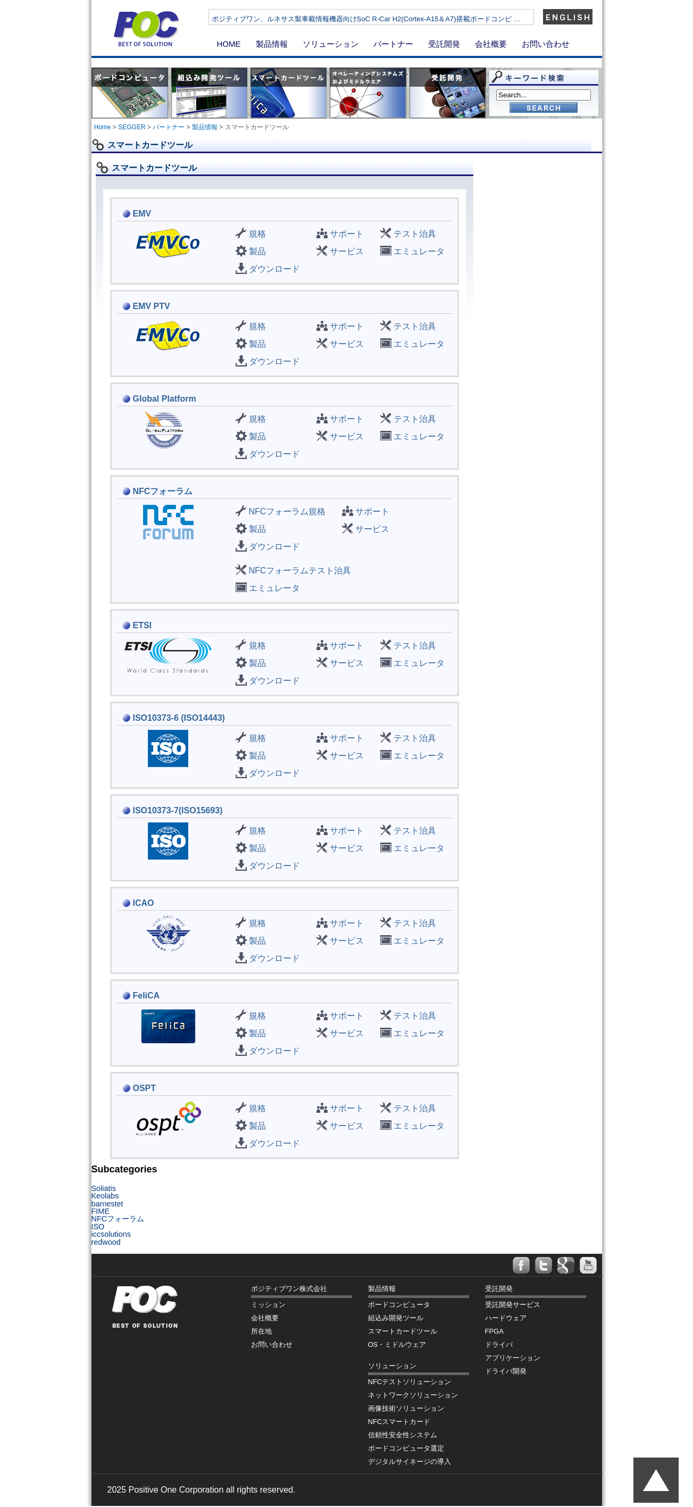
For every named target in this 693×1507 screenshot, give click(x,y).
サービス (347, 251)
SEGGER (131, 127)
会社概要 (491, 44)
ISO (98, 1226)
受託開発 (444, 44)
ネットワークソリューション (413, 1395)
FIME (100, 1211)
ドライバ (499, 1344)
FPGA (494, 1331)
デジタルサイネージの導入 (409, 1462)
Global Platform (164, 398)
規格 (257, 233)
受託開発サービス (512, 1305)
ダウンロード (274, 268)
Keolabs (105, 1196)
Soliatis (103, 1188)
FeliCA (146, 995)
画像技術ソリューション (406, 1408)
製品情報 (272, 44)
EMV (142, 213)
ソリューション (330, 44)
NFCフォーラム (163, 491)
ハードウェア (506, 1318)
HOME (229, 44)
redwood (106, 1242)
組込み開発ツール (395, 1318)
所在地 (261, 1331)
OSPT (144, 1088)
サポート (347, 233)
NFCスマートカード (399, 1422)
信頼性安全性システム (402, 1435)
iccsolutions (111, 1234)
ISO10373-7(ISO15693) (178, 810)
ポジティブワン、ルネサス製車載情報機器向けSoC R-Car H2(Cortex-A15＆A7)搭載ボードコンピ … (398, 19)
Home (102, 127)
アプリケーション (512, 1358)
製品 (257, 251)
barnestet (107, 1204)
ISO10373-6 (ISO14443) (179, 717)
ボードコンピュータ (399, 1305)
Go (544, 108)
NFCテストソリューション (410, 1382)
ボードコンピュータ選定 (406, 1448)
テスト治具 (415, 233)
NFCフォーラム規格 (287, 511)
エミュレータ (419, 251)
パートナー (393, 44)
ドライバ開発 (506, 1371)
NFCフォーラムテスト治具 (300, 570)
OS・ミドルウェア (397, 1344)
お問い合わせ (546, 44)
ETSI (142, 625)
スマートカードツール (402, 1331)
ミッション (268, 1305)
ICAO (143, 902)
